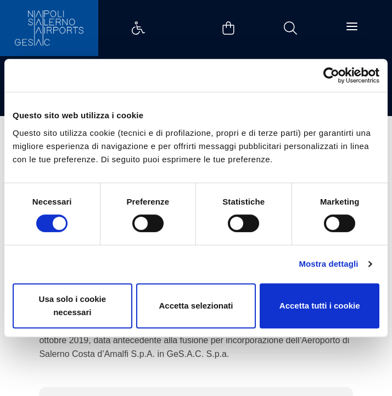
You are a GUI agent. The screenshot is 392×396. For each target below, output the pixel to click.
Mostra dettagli (328, 263)
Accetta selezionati (196, 305)
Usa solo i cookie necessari (73, 305)
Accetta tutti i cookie (319, 305)
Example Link (138, 28)
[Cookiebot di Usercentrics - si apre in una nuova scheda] (331, 75)
